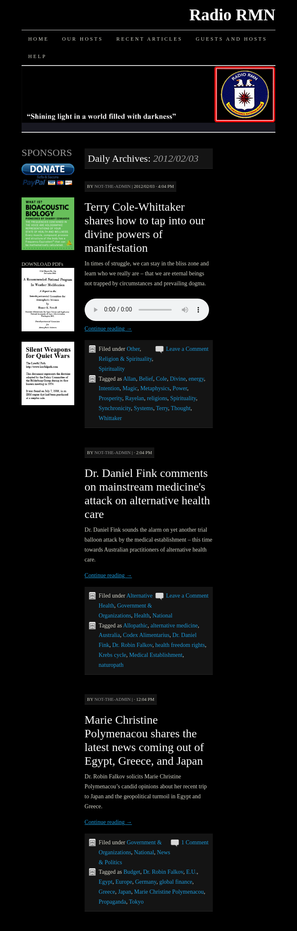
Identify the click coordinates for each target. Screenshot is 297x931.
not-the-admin (112, 186)
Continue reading (108, 329)
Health (141, 616)
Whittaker (110, 418)
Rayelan (134, 398)
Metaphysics (155, 388)
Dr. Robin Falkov (132, 645)
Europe (123, 882)
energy (196, 379)
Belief (146, 379)
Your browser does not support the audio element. (147, 310)
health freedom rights (180, 645)
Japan (124, 892)
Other (133, 349)
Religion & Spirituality (125, 359)
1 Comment (195, 842)
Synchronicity (115, 408)
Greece (107, 892)
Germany (145, 882)
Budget (131, 872)
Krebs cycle (112, 655)
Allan (129, 379)
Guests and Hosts (231, 39)
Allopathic (135, 625)
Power (180, 388)
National (162, 616)
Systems (143, 408)
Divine (178, 379)
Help (37, 56)
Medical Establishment (156, 655)
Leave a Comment (187, 349)
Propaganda (112, 902)
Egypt (105, 882)
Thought (180, 408)
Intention (109, 388)
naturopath (111, 665)
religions (157, 398)
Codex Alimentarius (146, 635)
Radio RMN (232, 14)
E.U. (191, 872)
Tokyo (136, 902)
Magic (129, 388)
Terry (162, 408)
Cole (161, 379)
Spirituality (112, 369)
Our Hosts (82, 39)
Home (38, 39)
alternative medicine (174, 625)
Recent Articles (150, 39)
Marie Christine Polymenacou (169, 892)
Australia (109, 635)
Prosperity (110, 398)
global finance (175, 882)
